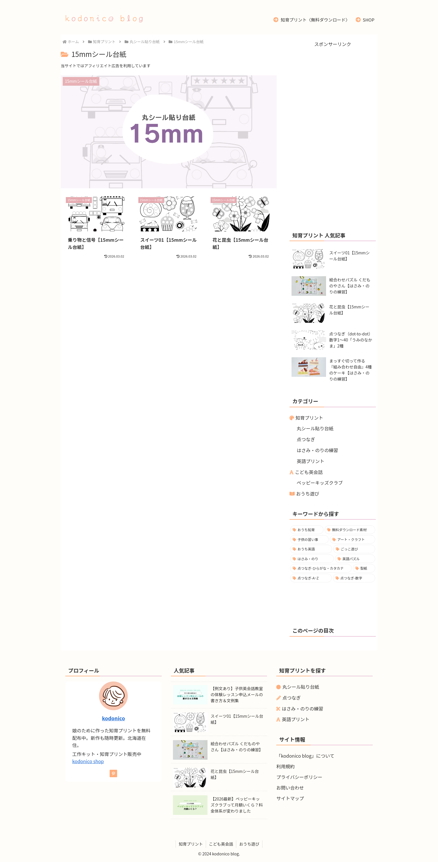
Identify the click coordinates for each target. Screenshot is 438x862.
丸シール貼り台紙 (315, 428)
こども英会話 (309, 472)
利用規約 (285, 766)
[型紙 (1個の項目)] (364, 568)
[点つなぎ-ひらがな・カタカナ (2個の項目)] (321, 568)
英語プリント (310, 461)
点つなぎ (306, 439)
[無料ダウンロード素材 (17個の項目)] (350, 529)
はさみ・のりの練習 (317, 450)
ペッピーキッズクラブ (320, 482)
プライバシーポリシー (299, 776)
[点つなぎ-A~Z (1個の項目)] (311, 578)
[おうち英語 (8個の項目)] (311, 549)
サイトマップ (290, 798)
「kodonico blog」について (305, 755)
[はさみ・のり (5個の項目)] (312, 558)
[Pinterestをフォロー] (113, 773)
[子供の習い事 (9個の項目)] (309, 539)
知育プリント (309, 417)
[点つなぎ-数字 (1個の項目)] (354, 578)
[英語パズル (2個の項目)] (355, 558)
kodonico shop (88, 761)
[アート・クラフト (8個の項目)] (352, 539)
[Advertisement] (333, 134)
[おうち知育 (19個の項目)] (306, 529)
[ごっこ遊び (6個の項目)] (354, 549)
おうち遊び (307, 493)
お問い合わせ (290, 787)
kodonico (113, 718)
